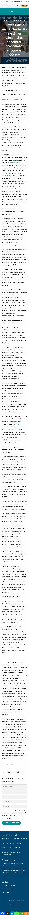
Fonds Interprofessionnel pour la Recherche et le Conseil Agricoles (14, 427)
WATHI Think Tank (17, 900)
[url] (14, 806)
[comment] (14, 789)
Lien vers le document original (12, 99)
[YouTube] (8, 893)
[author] (14, 797)
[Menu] (2, 6)
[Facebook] (4, 893)
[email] (14, 801)
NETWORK (14, 911)
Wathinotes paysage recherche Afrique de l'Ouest (14, 21)
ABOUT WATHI (14, 904)
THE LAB (14, 908)
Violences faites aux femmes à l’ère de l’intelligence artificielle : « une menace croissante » (14, 873)
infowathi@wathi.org (10, 888)
